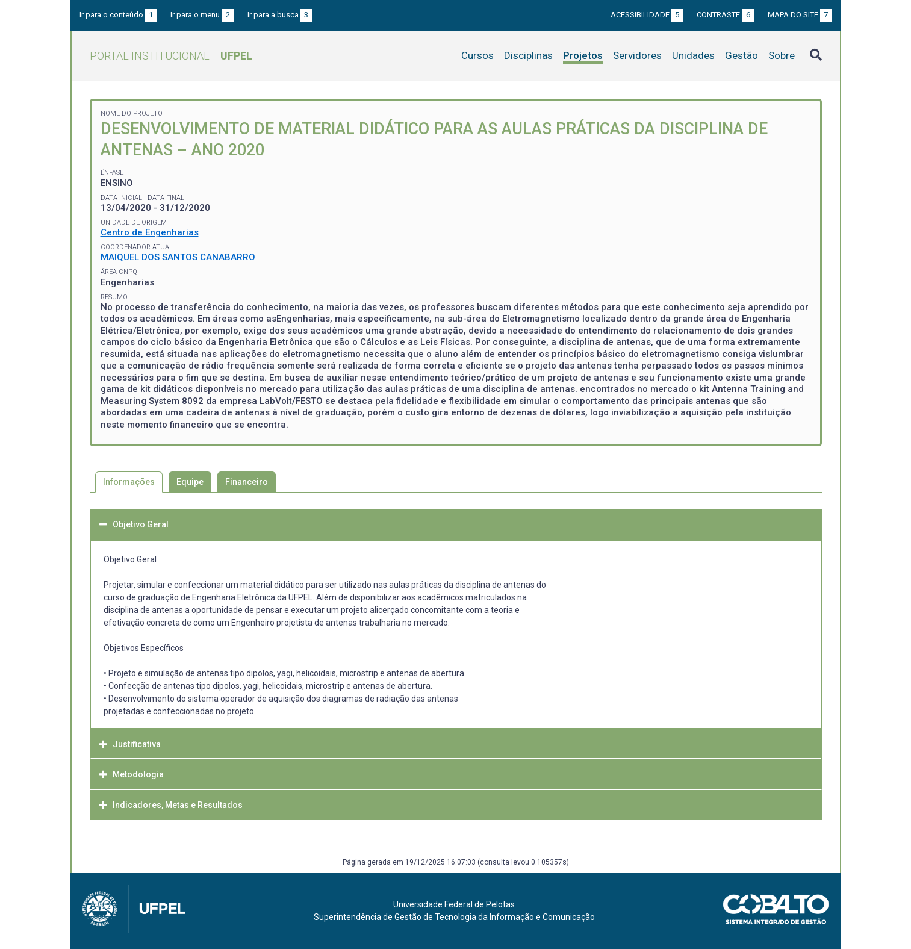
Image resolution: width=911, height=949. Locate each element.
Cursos (477, 55)
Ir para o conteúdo (118, 14)
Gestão (741, 55)
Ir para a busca (279, 14)
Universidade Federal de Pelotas (454, 904)
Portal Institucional (171, 55)
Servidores (637, 55)
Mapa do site (800, 14)
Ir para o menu (202, 14)
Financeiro (246, 482)
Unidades (693, 55)
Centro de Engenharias (150, 232)
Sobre (781, 55)
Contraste (725, 14)
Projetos (583, 55)
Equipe (190, 482)
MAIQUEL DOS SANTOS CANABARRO (178, 257)
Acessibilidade (647, 14)
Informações (129, 482)
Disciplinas (528, 55)
